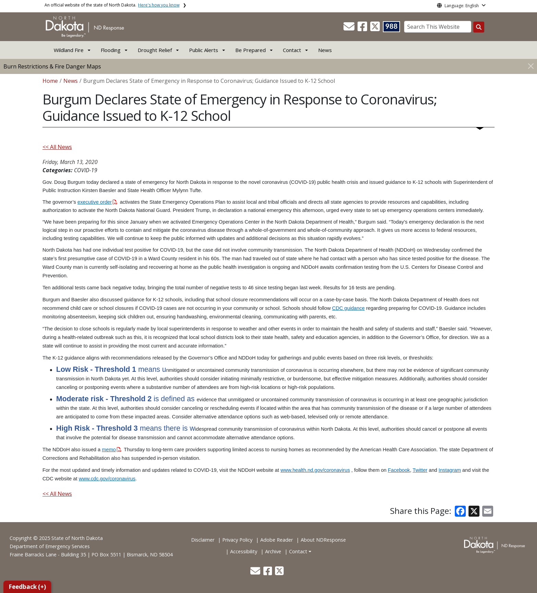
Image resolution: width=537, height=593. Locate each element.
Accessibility (243, 551)
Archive (273, 551)
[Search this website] (478, 27)
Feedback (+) (27, 587)
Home (50, 81)
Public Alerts (203, 50)
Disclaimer (202, 540)
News (325, 50)
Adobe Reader (276, 540)
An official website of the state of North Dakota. (112, 5)
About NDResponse (323, 540)
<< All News (57, 147)
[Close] (531, 66)
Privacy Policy (237, 540)
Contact (298, 551)
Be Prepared (250, 50)
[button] (350, 28)
